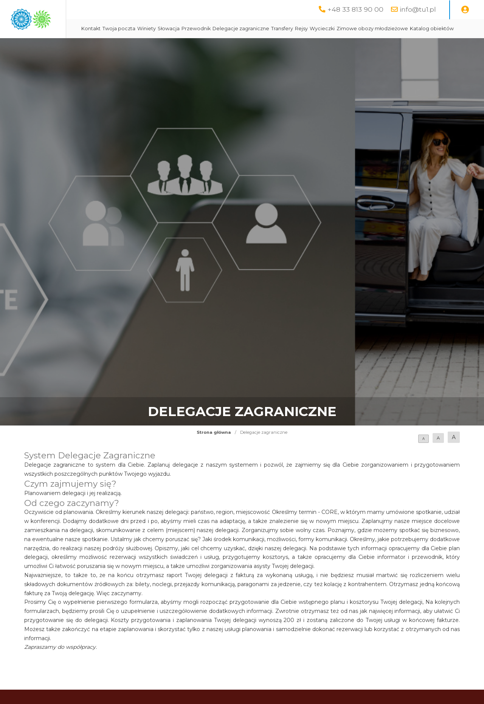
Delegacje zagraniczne (311, 28)
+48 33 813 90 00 (355, 9)
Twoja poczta (189, 28)
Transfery (352, 28)
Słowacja (239, 28)
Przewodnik (266, 28)
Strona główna (214, 451)
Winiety (217, 28)
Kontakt (161, 28)
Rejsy (371, 28)
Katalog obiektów (247, 47)
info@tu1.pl (418, 9)
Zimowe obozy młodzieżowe (187, 47)
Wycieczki (392, 28)
